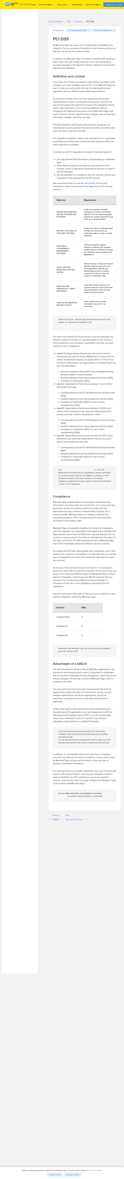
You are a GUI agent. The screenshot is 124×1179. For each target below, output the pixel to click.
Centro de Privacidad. (94, 1170)
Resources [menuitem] (63, 5)
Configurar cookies (72, 1174)
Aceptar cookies (55, 1174)
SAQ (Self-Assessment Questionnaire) (78, 469)
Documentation (56, 21)
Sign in (98, 4)
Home (33, 4)
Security (78, 21)
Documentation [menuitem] (46, 5)
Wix (69, 21)
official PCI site (91, 183)
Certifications (77, 4)
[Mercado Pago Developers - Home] (18, 5)
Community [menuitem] (92, 5)
